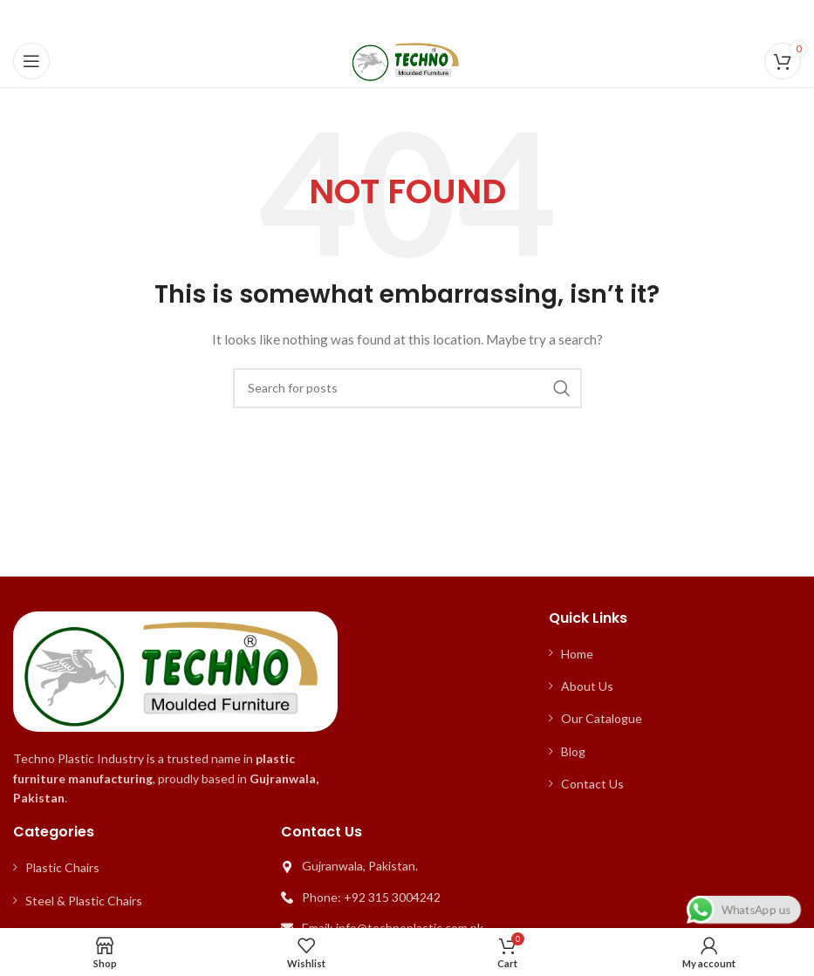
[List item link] (675, 654)
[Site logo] (406, 59)
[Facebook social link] (363, 18)
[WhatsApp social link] (449, 18)
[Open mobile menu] (31, 61)
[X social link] (384, 18)
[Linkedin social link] (428, 18)
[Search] (407, 388)
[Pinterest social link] (406, 18)
